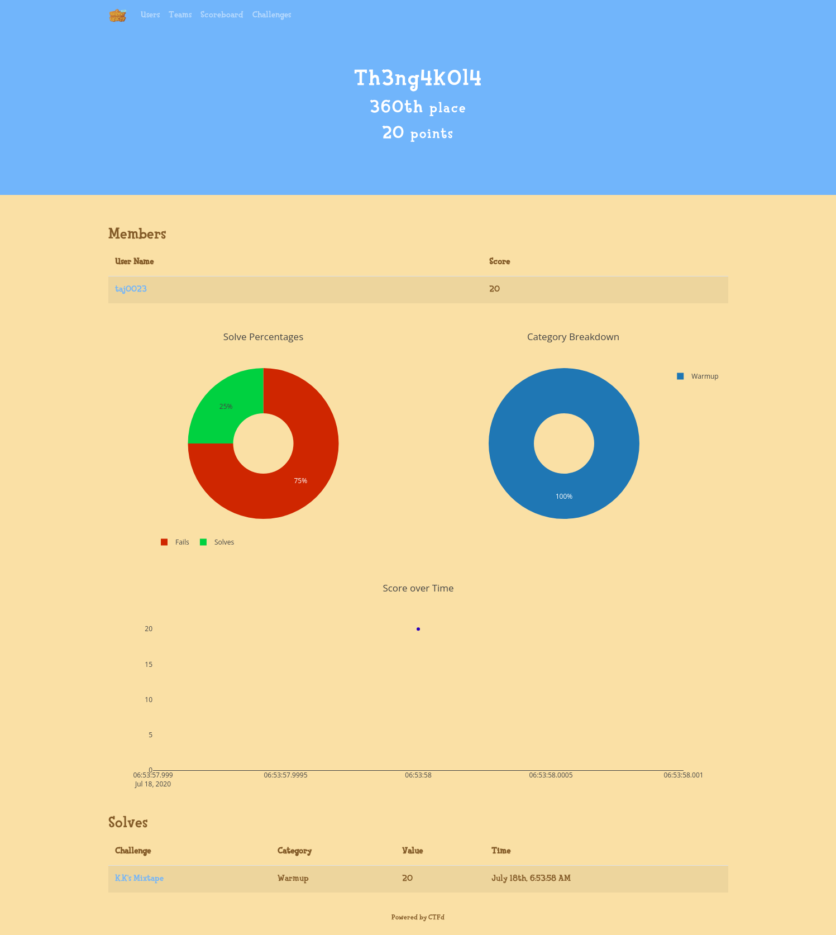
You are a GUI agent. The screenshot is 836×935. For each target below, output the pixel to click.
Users (150, 15)
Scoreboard (221, 15)
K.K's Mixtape (139, 879)
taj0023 (131, 289)
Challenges (271, 15)
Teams (180, 15)
